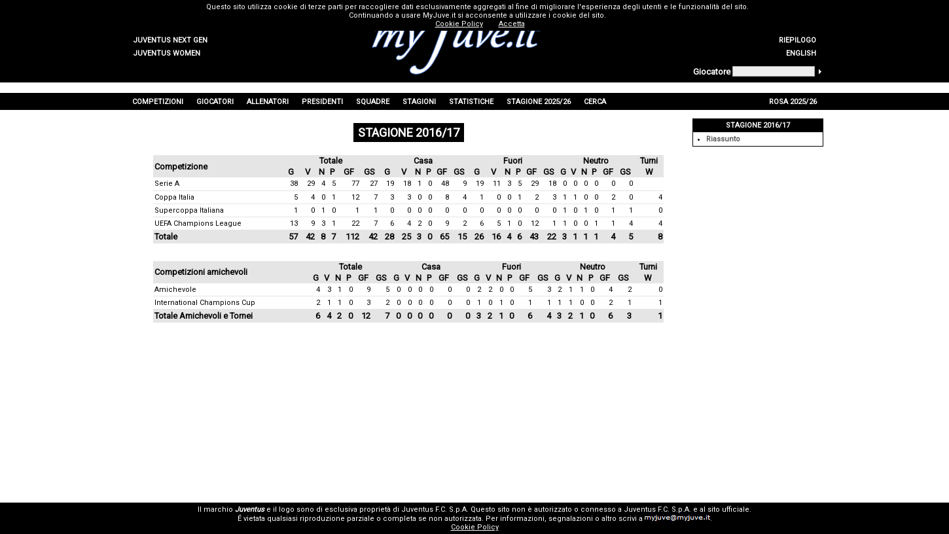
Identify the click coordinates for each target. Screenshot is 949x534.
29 (311, 183)
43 (534, 236)
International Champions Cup (204, 302)
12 (355, 197)
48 (445, 183)
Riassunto (723, 139)
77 (355, 183)
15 (462, 236)
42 (310, 236)
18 (407, 183)
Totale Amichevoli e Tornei (203, 316)
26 (479, 236)
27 (374, 183)
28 (389, 236)
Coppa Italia (174, 197)
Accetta (512, 24)
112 (352, 236)
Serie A (166, 183)
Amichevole (175, 289)
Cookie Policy (475, 527)
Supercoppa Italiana (189, 210)
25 (406, 236)
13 (294, 223)
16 (496, 236)
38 (294, 183)
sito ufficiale (728, 509)
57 (293, 236)
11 (497, 183)
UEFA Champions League (198, 223)
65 (444, 236)
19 (390, 183)
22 (355, 223)
